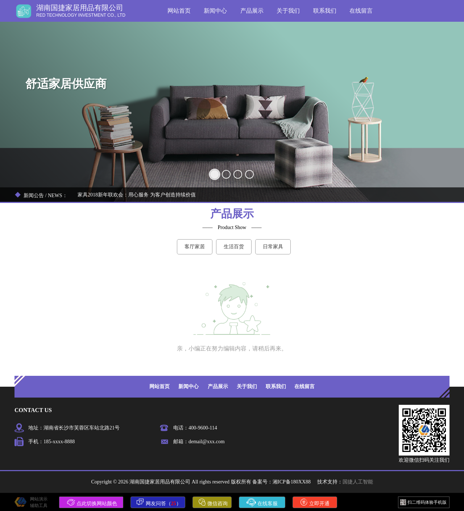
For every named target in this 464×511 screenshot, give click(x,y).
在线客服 (262, 502)
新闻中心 (215, 11)
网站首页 (179, 11)
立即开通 (315, 502)
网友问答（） (158, 502)
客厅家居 (195, 246)
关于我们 (288, 11)
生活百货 (234, 246)
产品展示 (252, 11)
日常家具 (273, 246)
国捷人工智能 (358, 482)
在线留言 (361, 11)
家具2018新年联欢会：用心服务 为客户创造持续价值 (137, 195)
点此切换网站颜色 (92, 502)
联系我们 (324, 11)
